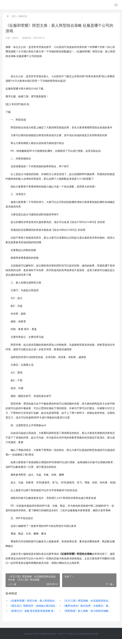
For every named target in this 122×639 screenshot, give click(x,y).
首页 (13, 16)
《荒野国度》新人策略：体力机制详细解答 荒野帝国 (87, 610)
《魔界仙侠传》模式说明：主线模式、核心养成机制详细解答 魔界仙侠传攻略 (87, 605)
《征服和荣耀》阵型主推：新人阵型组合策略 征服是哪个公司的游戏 (33, 600)
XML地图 (94, 634)
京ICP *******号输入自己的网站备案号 (74, 634)
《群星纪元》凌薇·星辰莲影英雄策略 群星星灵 (33, 610)
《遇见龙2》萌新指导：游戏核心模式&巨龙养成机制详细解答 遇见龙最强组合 (33, 605)
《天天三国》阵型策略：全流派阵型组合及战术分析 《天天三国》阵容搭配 (87, 600)
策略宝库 (22, 16)
